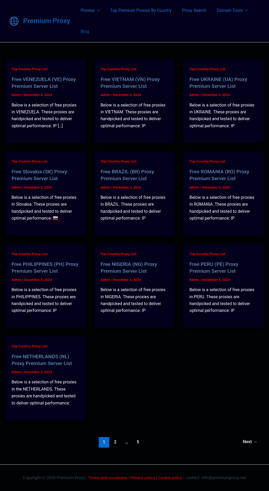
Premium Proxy (46, 21)
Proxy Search (189, 10)
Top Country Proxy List (30, 69)
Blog (84, 31)
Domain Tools (225, 10)
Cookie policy (171, 477)
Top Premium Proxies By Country (137, 10)
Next (249, 441)
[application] (96, 10)
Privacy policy (143, 477)
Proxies (89, 10)
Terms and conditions (107, 477)
